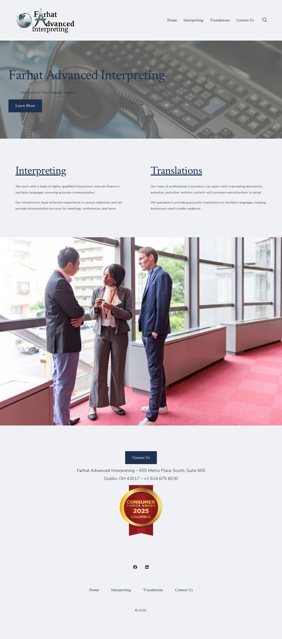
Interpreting (193, 20)
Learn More (25, 105)
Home (172, 20)
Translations (220, 20)
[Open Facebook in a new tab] (135, 567)
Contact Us (245, 20)
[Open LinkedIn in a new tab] (146, 567)
